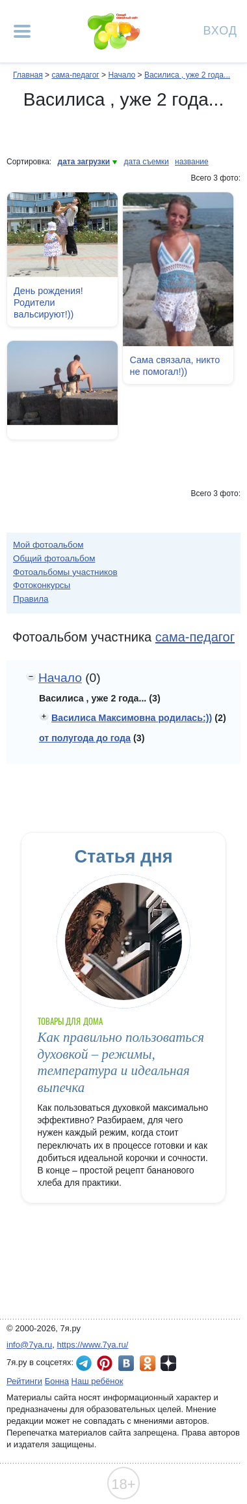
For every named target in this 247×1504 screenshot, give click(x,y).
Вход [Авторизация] (220, 29)
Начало (121, 75)
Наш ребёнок (98, 1381)
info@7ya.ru (29, 1344)
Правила (31, 599)
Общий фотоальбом (54, 558)
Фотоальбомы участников (65, 572)
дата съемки (146, 161)
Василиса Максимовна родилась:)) (131, 718)
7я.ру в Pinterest (104, 1363)
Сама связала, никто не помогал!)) (174, 366)
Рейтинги (24, 1381)
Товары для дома (70, 1021)
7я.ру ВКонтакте (126, 1363)
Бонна (57, 1381)
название (192, 161)
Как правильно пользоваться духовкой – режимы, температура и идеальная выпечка (121, 1062)
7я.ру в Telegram (84, 1363)
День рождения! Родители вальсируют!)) (48, 302)
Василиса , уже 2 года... (187, 75)
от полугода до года (85, 738)
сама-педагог (75, 75)
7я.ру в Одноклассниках (147, 1363)
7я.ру (168, 1363)
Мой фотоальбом (48, 545)
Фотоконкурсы (41, 585)
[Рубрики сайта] (22, 31)
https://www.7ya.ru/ (93, 1344)
